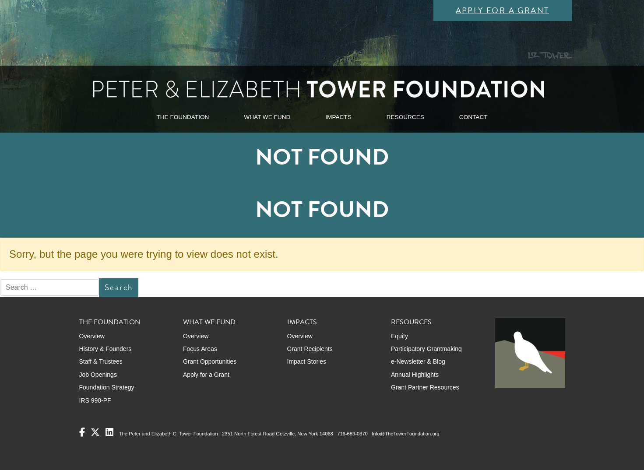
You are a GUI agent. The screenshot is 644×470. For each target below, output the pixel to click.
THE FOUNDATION (182, 117)
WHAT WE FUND (267, 117)
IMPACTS (338, 117)
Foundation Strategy (106, 387)
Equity (399, 336)
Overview (92, 336)
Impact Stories (306, 361)
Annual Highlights (415, 374)
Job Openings (98, 374)
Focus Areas (200, 348)
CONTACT (473, 117)
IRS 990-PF (95, 400)
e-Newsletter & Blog (418, 361)
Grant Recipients (310, 348)
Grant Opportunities (209, 361)
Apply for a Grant (502, 10)
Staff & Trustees (101, 361)
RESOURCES (405, 117)
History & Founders (105, 348)
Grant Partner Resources (425, 387)
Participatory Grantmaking (426, 348)
